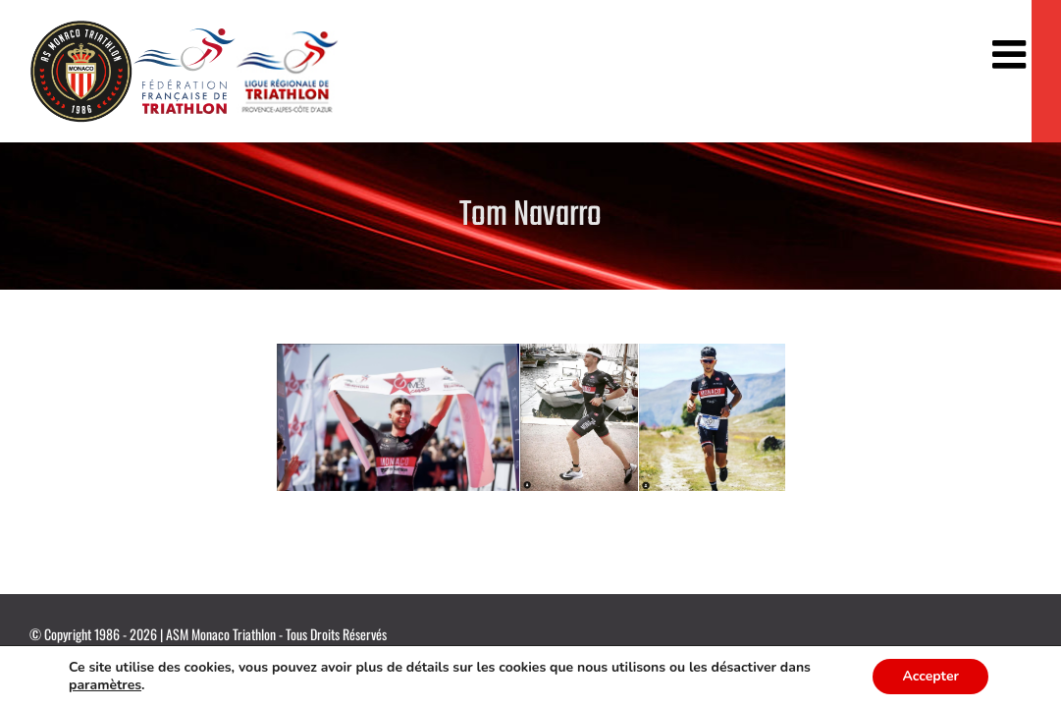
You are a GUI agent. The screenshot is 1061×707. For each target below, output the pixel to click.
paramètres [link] (142, 685)
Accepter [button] (929, 676)
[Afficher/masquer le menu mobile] (1012, 54)
